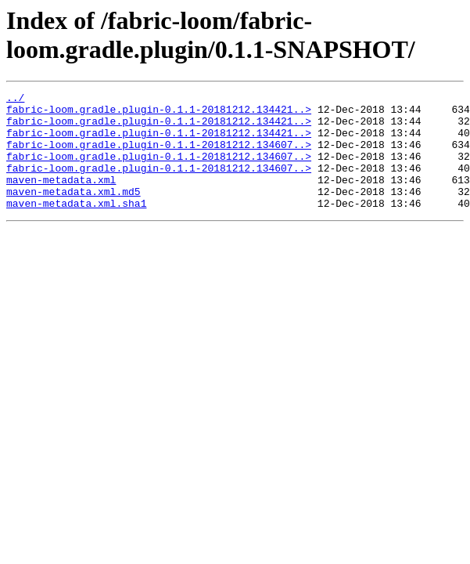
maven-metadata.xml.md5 (73, 212)
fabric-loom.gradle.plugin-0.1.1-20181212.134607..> (158, 156)
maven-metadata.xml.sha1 (76, 226)
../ (15, 99)
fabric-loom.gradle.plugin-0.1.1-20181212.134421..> (158, 114)
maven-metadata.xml (61, 198)
